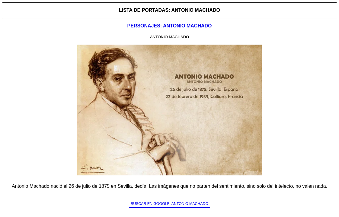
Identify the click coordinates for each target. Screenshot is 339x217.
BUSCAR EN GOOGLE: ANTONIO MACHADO (169, 204)
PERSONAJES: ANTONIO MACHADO (169, 25)
